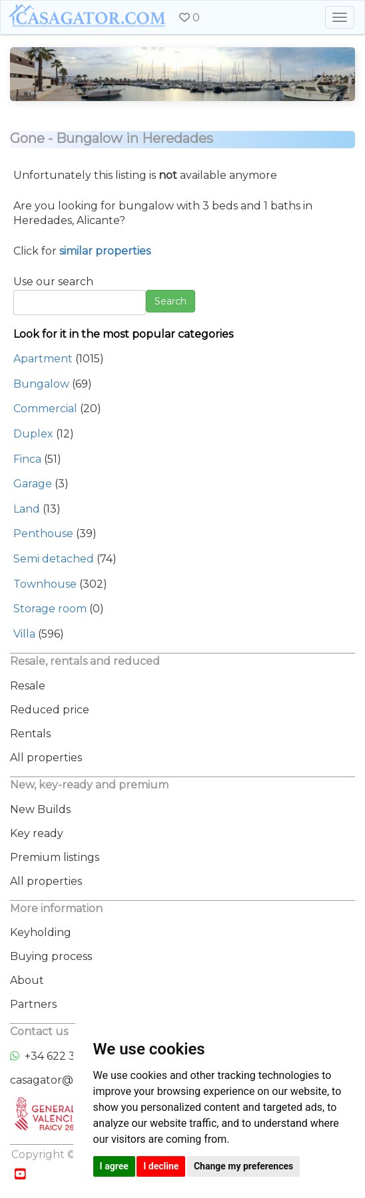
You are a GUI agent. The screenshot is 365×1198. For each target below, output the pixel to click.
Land (26, 509)
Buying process (51, 956)
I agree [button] (114, 1166)
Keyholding (40, 932)
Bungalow (41, 384)
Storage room (50, 608)
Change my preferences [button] (243, 1166)
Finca (27, 459)
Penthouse (43, 533)
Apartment (43, 358)
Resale (27, 685)
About (27, 980)
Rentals (30, 733)
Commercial (45, 408)
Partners (33, 1004)
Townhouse (45, 584)
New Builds (40, 809)
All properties (46, 757)
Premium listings (54, 857)
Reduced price (49, 709)
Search (170, 301)
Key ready (36, 833)
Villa (24, 634)
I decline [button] (161, 1166)
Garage (32, 483)
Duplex (33, 433)
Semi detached (53, 558)
